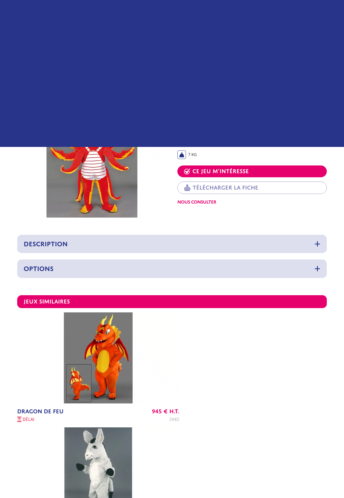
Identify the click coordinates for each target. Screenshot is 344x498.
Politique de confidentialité (196, 455)
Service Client (63, 429)
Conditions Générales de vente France (206, 416)
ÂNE (127, 376)
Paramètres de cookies (192, 468)
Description (46, 244)
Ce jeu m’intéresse (216, 171)
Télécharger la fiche (221, 187)
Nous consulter (196, 202)
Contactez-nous (65, 480)
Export (57, 468)
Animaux (63, 69)
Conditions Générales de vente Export (206, 429)
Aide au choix (127, 429)
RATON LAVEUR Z (251, 376)
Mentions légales (187, 442)
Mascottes (42, 69)
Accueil (23, 69)
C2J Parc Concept (67, 455)
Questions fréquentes (134, 442)
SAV (54, 442)
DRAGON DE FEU (40, 376)
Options (38, 269)
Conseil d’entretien (132, 455)
